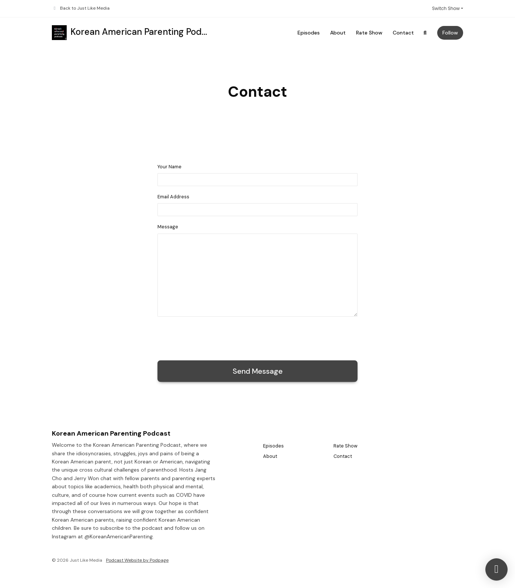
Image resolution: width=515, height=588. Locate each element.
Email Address (173, 197)
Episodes (309, 32)
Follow (450, 32)
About (338, 32)
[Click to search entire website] (425, 33)
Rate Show (369, 32)
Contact (403, 32)
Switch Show (446, 8)
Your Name (169, 166)
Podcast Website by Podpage (137, 560)
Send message (258, 371)
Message (167, 227)
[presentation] (213, 337)
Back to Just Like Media (85, 8)
